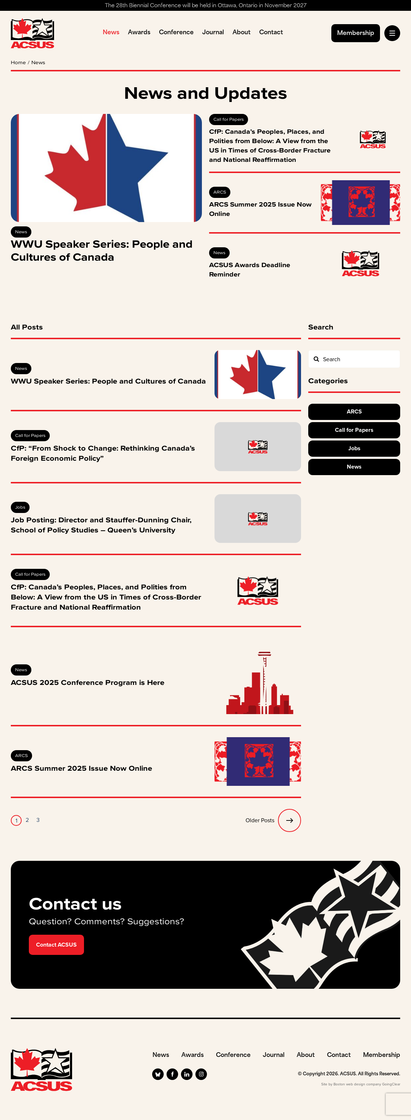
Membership (355, 33)
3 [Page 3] (38, 820)
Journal (213, 33)
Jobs (20, 507)
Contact (271, 33)
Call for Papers (228, 119)
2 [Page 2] (27, 820)
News (111, 33)
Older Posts (273, 820)
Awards (139, 33)
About (242, 33)
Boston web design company (357, 1084)
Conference (176, 33)
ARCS (219, 192)
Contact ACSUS (56, 944)
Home (18, 62)
